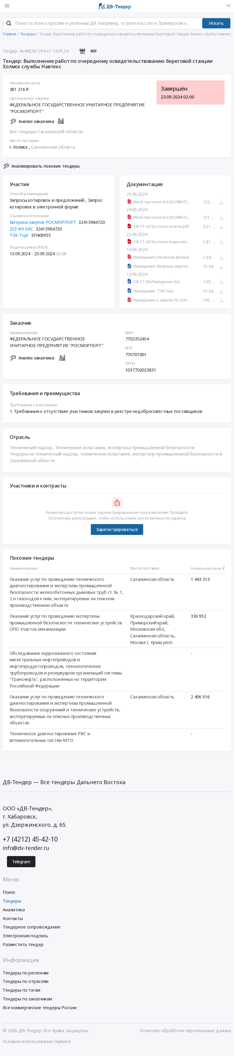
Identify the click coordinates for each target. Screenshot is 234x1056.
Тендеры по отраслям (25, 982)
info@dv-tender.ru (26, 848)
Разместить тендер (23, 945)
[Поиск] (9, 24)
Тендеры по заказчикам (27, 999)
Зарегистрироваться (117, 530)
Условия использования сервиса (37, 1042)
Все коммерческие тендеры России (40, 1008)
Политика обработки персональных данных (185, 1031)
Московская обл (147, 629)
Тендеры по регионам (25, 973)
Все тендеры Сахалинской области (46, 132)
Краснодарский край (151, 616)
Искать (216, 23)
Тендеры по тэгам (21, 990)
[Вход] (227, 5)
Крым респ (162, 642)
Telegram (21, 862)
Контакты (13, 919)
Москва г (139, 642)
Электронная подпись (25, 936)
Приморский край (148, 623)
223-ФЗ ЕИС (22, 229)
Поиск (9, 892)
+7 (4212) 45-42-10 (30, 839)
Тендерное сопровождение (32, 927)
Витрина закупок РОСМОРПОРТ (43, 222)
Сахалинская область (53, 147)
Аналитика (14, 910)
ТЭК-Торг (19, 235)
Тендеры (12, 901)
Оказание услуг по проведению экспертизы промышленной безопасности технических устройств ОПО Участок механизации (66, 622)
